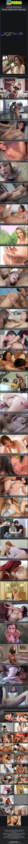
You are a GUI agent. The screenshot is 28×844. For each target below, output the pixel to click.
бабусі (9, 33)
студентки (7, 35)
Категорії (9, 6)
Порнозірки (18, 6)
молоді (15, 33)
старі (2, 35)
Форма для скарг (14, 841)
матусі (5, 33)
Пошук (13, 6)
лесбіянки (20, 33)
